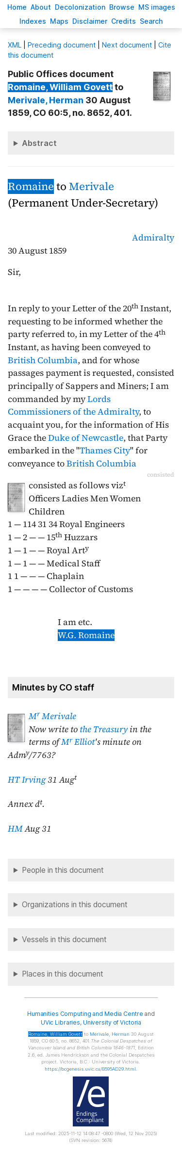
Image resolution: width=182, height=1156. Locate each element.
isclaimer (89, 21)
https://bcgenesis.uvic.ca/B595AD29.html (90, 1069)
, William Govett (60, 87)
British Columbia (43, 360)
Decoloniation (80, 7)
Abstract (39, 143)
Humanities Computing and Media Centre (85, 1013)
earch (151, 21)
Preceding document (62, 45)
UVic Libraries (60, 1022)
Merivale (91, 186)
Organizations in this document (75, 904)
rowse (121, 7)
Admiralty (153, 237)
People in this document (63, 870)
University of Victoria (112, 1022)
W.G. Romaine (86, 635)
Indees (32, 21)
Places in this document (62, 974)
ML (14, 45)
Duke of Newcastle (85, 438)
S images (156, 7)
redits (123, 21)
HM (15, 829)
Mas (59, 21)
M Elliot (78, 742)
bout (41, 7)
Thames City (105, 450)
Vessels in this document (64, 939)
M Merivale (52, 716)
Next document (127, 45)
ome (17, 7)
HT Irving (27, 780)
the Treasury (104, 729)
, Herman (45, 100)
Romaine (31, 186)
